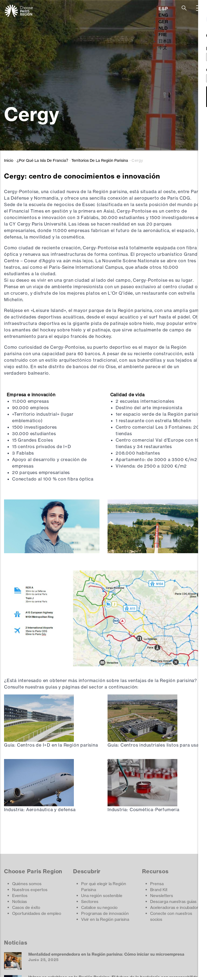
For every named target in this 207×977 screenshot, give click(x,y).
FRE (162, 34)
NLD (163, 28)
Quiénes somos (27, 883)
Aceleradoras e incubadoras (176, 907)
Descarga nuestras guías (173, 901)
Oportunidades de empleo (36, 913)
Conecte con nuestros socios (171, 916)
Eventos (19, 895)
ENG (163, 15)
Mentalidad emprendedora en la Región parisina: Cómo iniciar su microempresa (106, 954)
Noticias (19, 901)
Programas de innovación (105, 913)
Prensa (157, 883)
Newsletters (161, 895)
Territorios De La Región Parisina (99, 160)
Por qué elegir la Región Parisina (103, 886)
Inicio (8, 160)
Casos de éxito (26, 907)
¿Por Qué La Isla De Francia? (42, 160)
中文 (162, 47)
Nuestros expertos (29, 889)
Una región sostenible (101, 895)
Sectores (89, 901)
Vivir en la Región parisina (105, 919)
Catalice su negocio (99, 907)
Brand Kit (158, 889)
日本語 (164, 41)
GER (163, 21)
